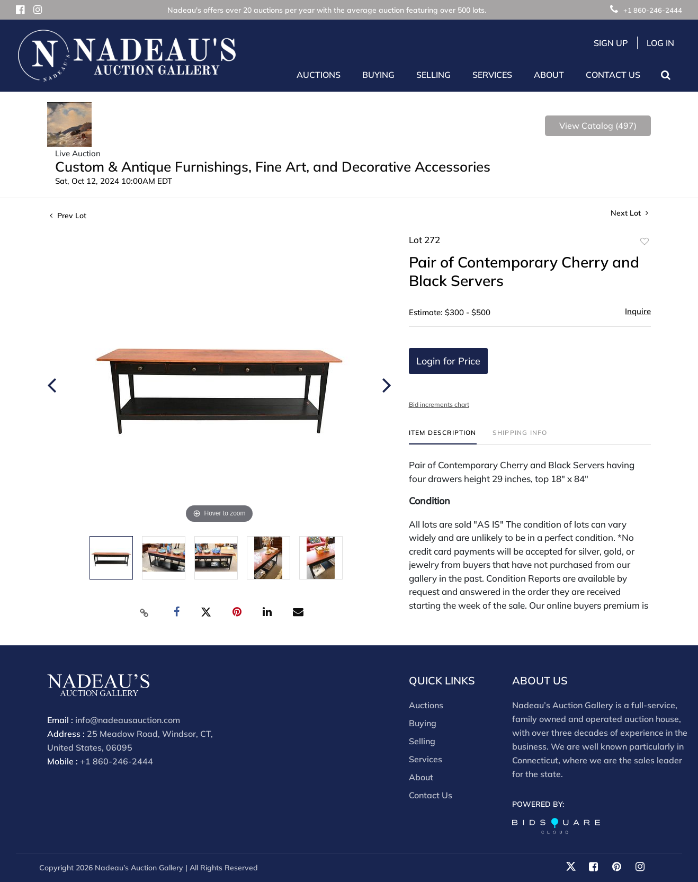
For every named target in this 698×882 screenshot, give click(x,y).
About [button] (549, 74)
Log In (660, 43)
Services (425, 759)
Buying (422, 723)
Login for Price (448, 361)
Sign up (611, 43)
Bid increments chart (439, 404)
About (421, 777)
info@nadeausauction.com (127, 720)
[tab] (443, 436)
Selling (422, 741)
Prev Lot (68, 215)
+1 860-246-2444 (646, 10)
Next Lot (629, 213)
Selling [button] (433, 74)
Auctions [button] (319, 74)
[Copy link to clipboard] (144, 612)
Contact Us (613, 74)
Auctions (426, 705)
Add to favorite (644, 241)
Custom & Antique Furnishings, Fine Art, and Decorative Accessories (272, 166)
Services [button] (492, 74)
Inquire (638, 311)
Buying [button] (378, 74)
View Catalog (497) (598, 125)
